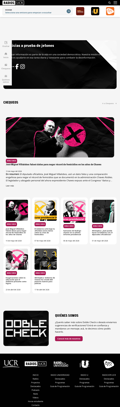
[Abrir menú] (115, 3)
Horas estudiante (35, 397)
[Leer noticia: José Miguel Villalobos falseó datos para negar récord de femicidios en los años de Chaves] (68, 153)
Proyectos (35, 378)
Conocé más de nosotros (79, 336)
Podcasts (35, 386)
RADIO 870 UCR (109, 371)
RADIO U (84, 371)
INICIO (36, 371)
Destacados (35, 382)
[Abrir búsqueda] (109, 2)
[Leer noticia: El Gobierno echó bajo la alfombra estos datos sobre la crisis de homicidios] (68, 218)
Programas (60, 378)
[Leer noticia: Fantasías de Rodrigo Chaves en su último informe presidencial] (101, 218)
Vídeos (36, 393)
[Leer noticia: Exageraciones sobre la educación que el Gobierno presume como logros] (68, 267)
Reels (35, 389)
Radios (36, 374)
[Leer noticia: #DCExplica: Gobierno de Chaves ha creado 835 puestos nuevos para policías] (101, 267)
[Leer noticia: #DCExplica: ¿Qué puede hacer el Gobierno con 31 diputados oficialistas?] (36, 267)
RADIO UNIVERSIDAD (60, 371)
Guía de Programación (60, 382)
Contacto (36, 401)
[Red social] (34, 69)
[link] (13, 2)
